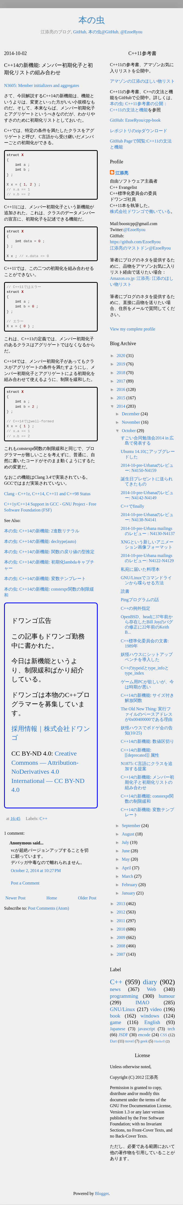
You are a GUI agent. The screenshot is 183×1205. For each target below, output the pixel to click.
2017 (121, 381)
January (129, 893)
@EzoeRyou (131, 32)
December (131, 414)
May (126, 859)
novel (129, 1041)
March (128, 876)
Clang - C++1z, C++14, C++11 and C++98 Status (47, 493)
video (156, 1009)
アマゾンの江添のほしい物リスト (142, 81)
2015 (121, 398)
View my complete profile (132, 329)
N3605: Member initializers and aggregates (41, 85)
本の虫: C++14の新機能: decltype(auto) (40, 541)
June (126, 850)
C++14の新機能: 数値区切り (147, 741)
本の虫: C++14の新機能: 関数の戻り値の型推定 (49, 551)
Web (151, 989)
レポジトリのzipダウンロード (138, 130)
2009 (121, 937)
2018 (121, 372)
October (129, 430)
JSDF (123, 1034)
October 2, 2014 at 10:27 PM (36, 870)
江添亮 (121, 173)
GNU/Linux (122, 1009)
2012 (121, 912)
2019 (121, 364)
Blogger (102, 1193)
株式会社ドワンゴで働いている (140, 211)
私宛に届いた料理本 (140, 569)
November (131, 422)
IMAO (142, 1002)
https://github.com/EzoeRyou (135, 241)
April (127, 868)
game (115, 1022)
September (131, 825)
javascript (146, 1028)
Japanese (117, 1028)
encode (144, 1034)
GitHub (79, 32)
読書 (125, 591)
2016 (121, 389)
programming (124, 996)
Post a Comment (25, 883)
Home (52, 898)
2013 (121, 903)
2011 (121, 920)
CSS (163, 1035)
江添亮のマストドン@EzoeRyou (140, 248)
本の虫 (92, 20)
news (115, 989)
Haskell (159, 1041)
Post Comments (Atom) (48, 908)
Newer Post (15, 898)
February (130, 884)
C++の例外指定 (135, 608)
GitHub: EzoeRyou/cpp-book (135, 120)
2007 (121, 954)
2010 (121, 929)
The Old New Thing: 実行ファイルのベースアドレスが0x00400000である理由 (146, 714)
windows (149, 1016)
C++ (43, 818)
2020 (121, 355)
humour (167, 996)
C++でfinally (132, 506)
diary (150, 982)
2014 (121, 406)
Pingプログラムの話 (140, 599)
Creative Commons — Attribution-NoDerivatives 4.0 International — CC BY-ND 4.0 (47, 771)
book (115, 1016)
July (126, 842)
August (128, 834)
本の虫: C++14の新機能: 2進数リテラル (41, 531)
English (152, 1022)
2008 (121, 946)
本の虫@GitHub (103, 32)
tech (171, 1028)
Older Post (87, 898)
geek (144, 1041)
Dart (113, 1041)
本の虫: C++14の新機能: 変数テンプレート (45, 578)
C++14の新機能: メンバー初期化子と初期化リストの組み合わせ (147, 782)
